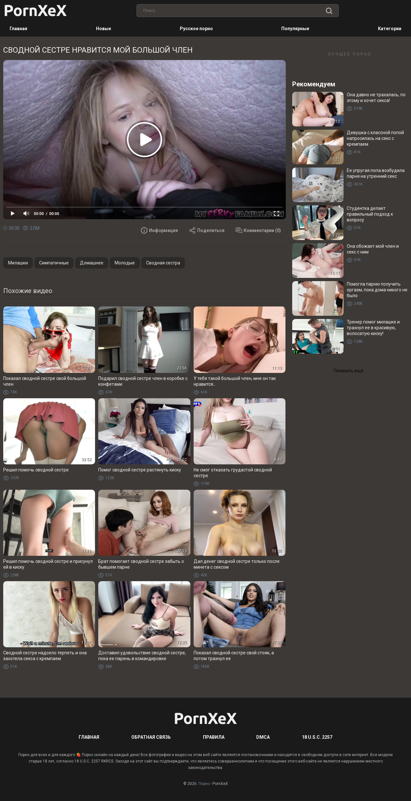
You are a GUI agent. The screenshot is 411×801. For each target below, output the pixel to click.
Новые (103, 28)
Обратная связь (151, 737)
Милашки (18, 262)
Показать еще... (350, 370)
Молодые (125, 262)
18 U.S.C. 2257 (317, 737)
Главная (18, 28)
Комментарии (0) (258, 230)
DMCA (263, 737)
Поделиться (206, 230)
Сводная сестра (163, 262)
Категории (389, 28)
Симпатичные (54, 262)
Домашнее (91, 262)
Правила (213, 737)
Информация (159, 230)
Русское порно (196, 28)
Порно (204, 783)
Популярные (295, 28)
